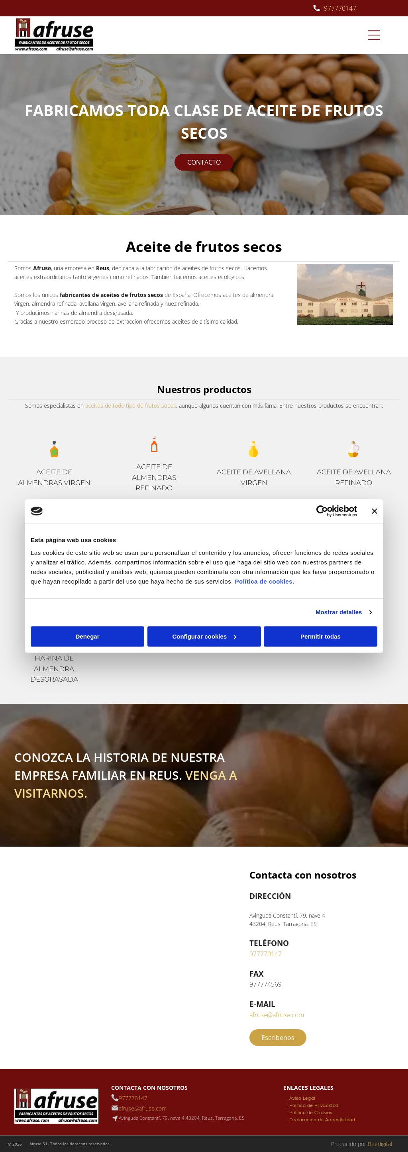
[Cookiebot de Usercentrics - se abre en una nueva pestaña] (322, 511)
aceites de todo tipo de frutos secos (130, 405)
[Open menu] (374, 35)
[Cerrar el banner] (374, 511)
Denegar (87, 636)
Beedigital (380, 1144)
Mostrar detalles (339, 612)
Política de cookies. (264, 581)
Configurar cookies (204, 636)
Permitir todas (320, 636)
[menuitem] (302, 1097)
